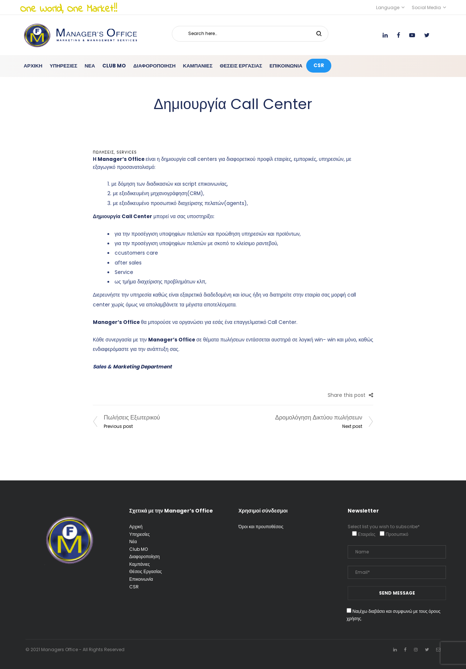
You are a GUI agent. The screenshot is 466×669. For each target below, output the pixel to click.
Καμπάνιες (139, 564)
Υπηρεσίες (139, 534)
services (126, 152)
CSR (134, 587)
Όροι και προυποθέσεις (260, 526)
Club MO (138, 549)
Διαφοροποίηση (144, 556)
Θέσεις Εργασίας (145, 571)
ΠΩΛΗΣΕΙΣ (103, 152)
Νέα (133, 541)
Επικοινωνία (141, 579)
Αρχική (135, 526)
